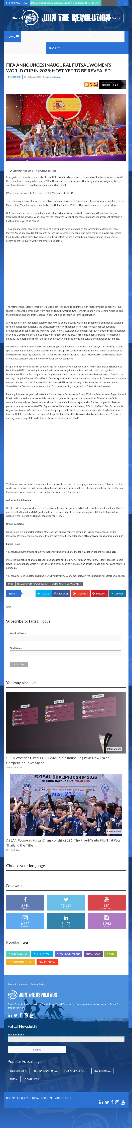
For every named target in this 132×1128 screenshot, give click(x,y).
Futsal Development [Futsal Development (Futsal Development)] (68, 954)
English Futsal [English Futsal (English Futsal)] (42, 954)
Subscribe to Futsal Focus (102, 18)
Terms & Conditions (18, 984)
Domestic (79, 36)
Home (10, 36)
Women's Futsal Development (66, 584)
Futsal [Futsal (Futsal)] (110, 954)
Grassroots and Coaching (43, 36)
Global (11, 48)
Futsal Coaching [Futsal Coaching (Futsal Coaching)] (18, 954)
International (107, 36)
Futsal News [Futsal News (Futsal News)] (93, 954)
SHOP (52, 48)
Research (32, 48)
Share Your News (24, 18)
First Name (16, 648)
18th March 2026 (14, 767)
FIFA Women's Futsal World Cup (32, 584)
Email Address (18, 633)
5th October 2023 (32, 77)
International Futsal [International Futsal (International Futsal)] (21, 962)
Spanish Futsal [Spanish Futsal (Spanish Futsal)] (47, 962)
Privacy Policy (38, 984)
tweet (9, 606)
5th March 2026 (13, 850)
